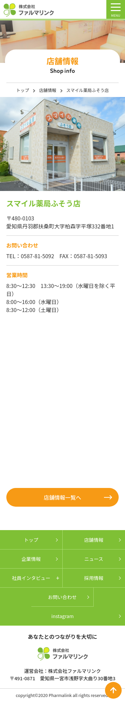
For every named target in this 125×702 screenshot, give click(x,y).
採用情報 (93, 577)
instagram (62, 615)
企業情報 (31, 558)
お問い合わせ (62, 596)
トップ (22, 90)
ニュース (93, 558)
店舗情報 (47, 90)
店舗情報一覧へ (62, 497)
